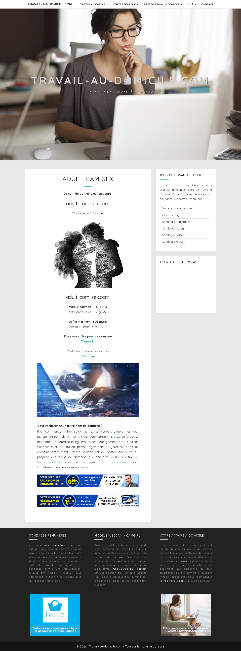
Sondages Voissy (173, 228)
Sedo (128, 452)
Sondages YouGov (173, 241)
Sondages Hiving (172, 235)
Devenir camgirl (171, 215)
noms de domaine (114, 462)
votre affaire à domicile (175, 580)
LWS (117, 437)
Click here (88, 356)
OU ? (190, 4)
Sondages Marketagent (176, 221)
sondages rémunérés (50, 545)
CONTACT (207, 4)
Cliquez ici (88, 341)
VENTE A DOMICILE (124, 4)
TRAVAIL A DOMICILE (92, 4)
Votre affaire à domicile (177, 208)
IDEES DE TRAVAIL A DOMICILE (161, 4)
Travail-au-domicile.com (50, 4)
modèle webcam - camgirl (130, 568)
